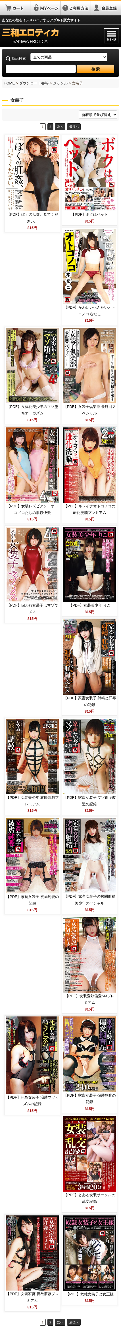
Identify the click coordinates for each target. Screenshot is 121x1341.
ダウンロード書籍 (34, 83)
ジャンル (60, 83)
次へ (60, 126)
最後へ (74, 126)
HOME (9, 83)
